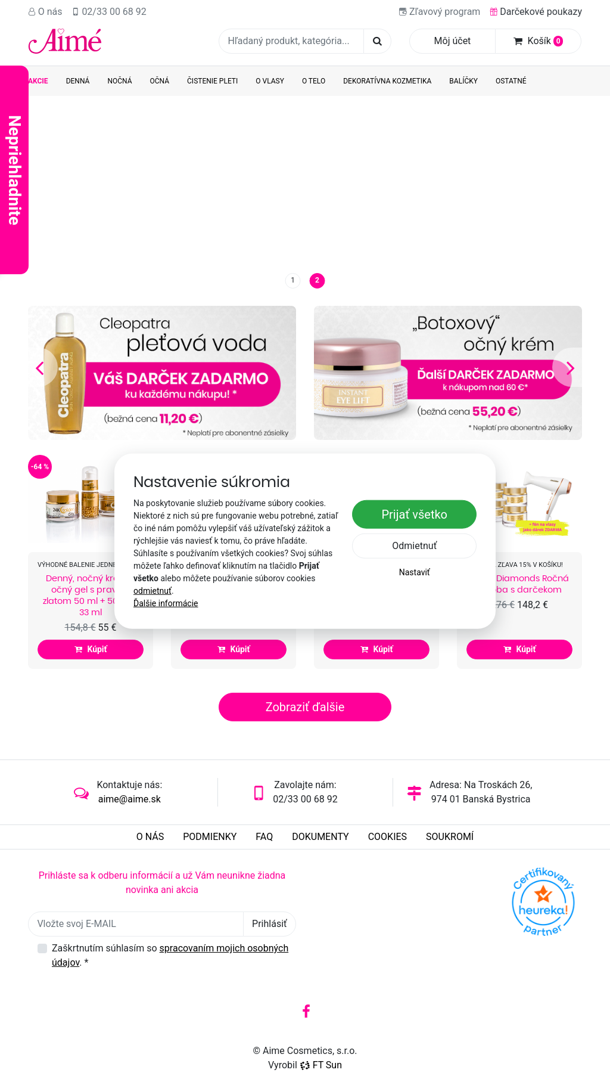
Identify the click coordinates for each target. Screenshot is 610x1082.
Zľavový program (439, 11)
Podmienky (209, 836)
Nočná (119, 81)
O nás (45, 11)
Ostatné (511, 81)
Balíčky (463, 81)
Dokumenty (320, 836)
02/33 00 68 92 (109, 11)
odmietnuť (152, 591)
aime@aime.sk (129, 799)
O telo (313, 81)
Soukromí (450, 836)
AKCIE (38, 81)
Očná (160, 81)
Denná (78, 81)
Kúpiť (90, 649)
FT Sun (321, 1065)
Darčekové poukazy (536, 11)
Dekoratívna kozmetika (387, 81)
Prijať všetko (414, 514)
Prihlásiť (269, 923)
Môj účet (452, 40)
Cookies (387, 836)
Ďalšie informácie (165, 603)
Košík (538, 40)
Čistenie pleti (212, 81)
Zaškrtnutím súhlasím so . (170, 955)
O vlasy (270, 81)
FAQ (264, 836)
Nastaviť (414, 572)
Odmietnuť (414, 545)
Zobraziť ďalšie (305, 707)
